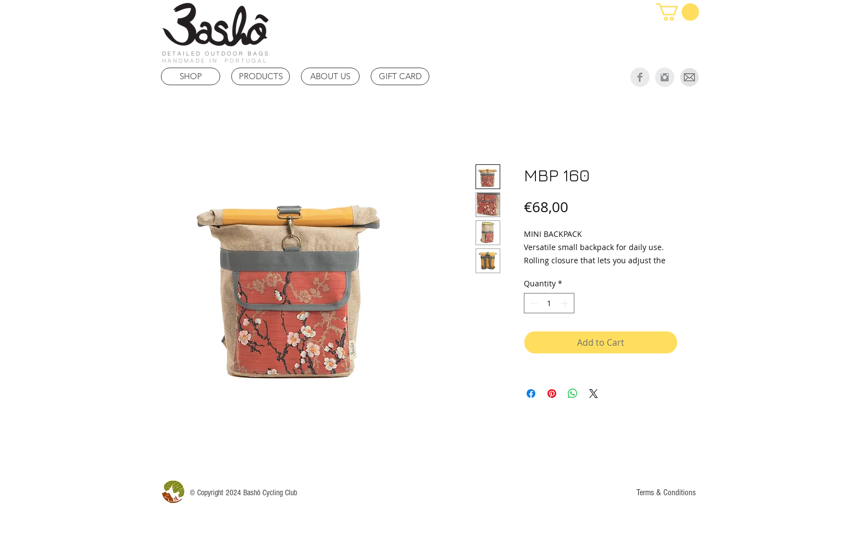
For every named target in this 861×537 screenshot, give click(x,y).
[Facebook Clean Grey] (640, 77)
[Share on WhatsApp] (572, 393)
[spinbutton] (549, 303)
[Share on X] (593, 393)
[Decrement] (532, 303)
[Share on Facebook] (531, 393)
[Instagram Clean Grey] (664, 77)
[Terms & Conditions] (666, 492)
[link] (677, 12)
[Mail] (689, 77)
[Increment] (566, 303)
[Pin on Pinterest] (551, 393)
